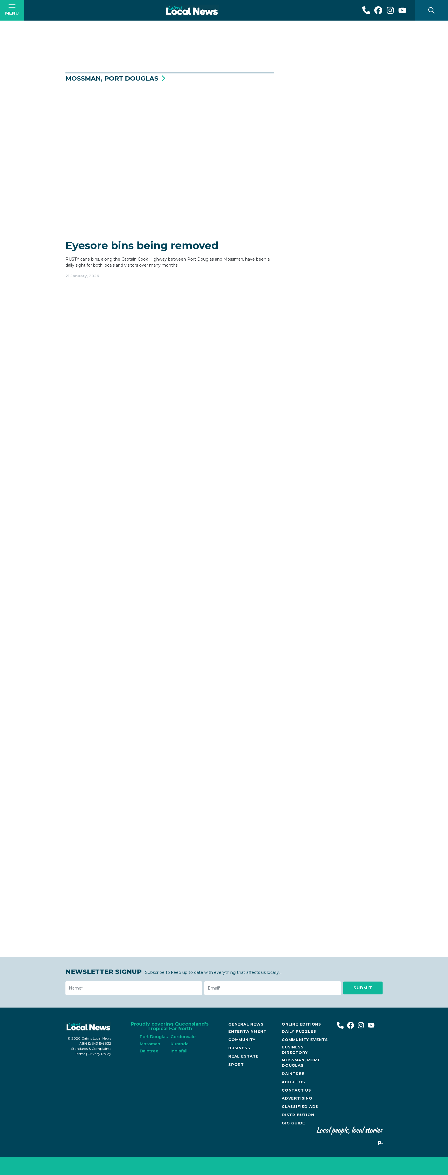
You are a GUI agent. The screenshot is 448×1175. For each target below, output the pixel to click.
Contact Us (296, 1108)
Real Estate (243, 1074)
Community (241, 1058)
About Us (293, 1100)
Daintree (293, 1092)
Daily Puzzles (299, 1049)
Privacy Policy (99, 1072)
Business (239, 1066)
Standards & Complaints (91, 1066)
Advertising (297, 1116)
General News (246, 1042)
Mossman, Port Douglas (301, 1081)
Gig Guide (293, 1141)
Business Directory (295, 1068)
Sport (236, 1082)
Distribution (298, 1133)
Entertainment (247, 1049)
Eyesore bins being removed (142, 265)
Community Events (305, 1058)
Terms (80, 1072)
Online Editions (301, 1042)
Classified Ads (300, 1124)
